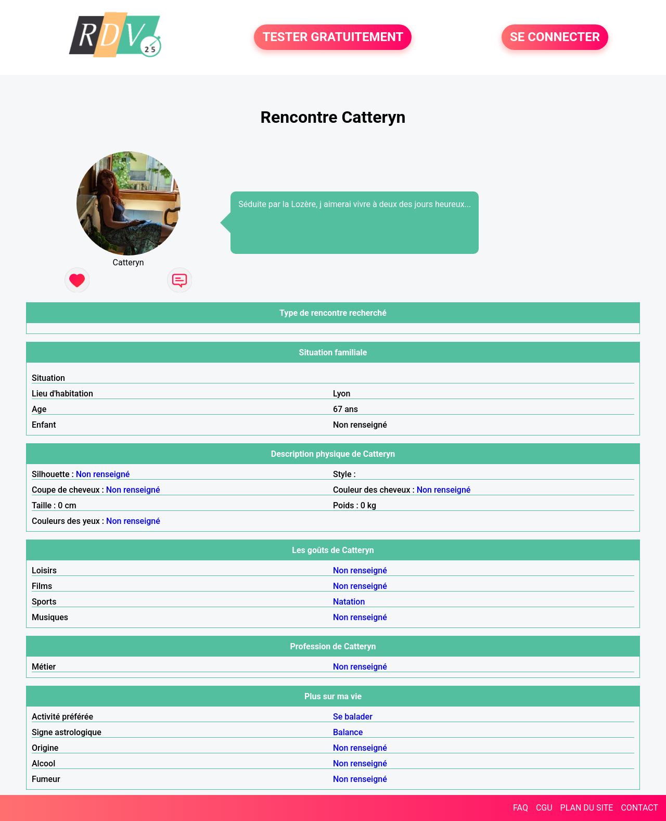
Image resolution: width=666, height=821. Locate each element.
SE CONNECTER (555, 37)
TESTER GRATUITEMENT (332, 37)
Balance (348, 732)
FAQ (520, 808)
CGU (544, 808)
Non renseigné (103, 474)
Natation (349, 602)
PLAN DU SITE (586, 808)
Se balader (353, 717)
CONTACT (639, 808)
